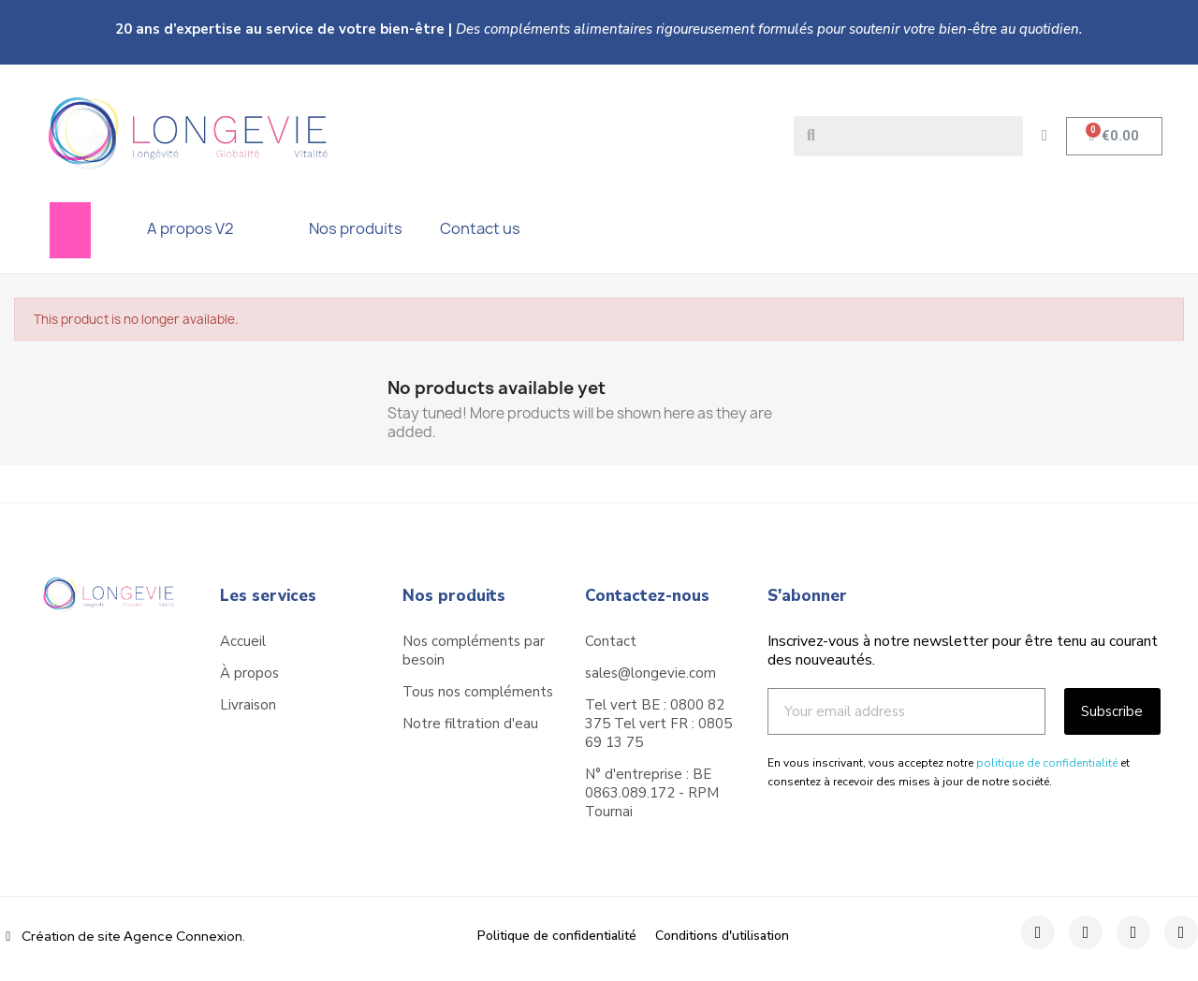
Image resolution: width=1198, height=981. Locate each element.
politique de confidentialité (1047, 762)
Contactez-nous (647, 596)
